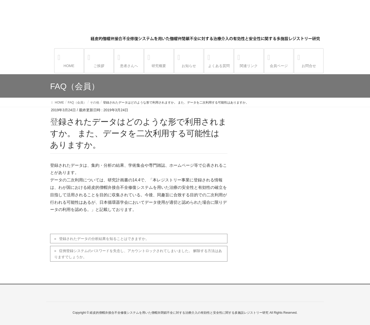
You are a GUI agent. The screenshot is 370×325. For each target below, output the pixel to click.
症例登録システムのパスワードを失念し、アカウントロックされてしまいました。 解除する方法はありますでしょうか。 (138, 254)
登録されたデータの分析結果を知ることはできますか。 (104, 239)
